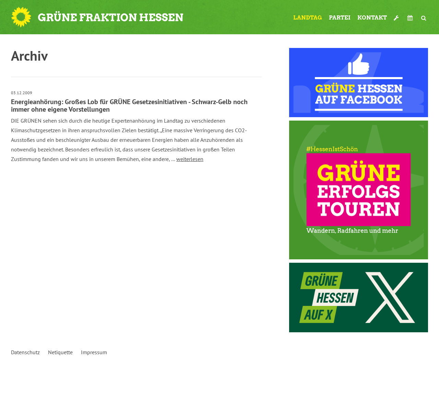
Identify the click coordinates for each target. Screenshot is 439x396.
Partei (340, 17)
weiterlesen (189, 159)
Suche (424, 17)
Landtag (307, 17)
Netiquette (60, 352)
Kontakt (372, 17)
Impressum (94, 352)
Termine (411, 17)
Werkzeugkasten (397, 17)
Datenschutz (25, 352)
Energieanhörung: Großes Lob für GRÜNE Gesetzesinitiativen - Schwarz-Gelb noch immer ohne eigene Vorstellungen (129, 105)
